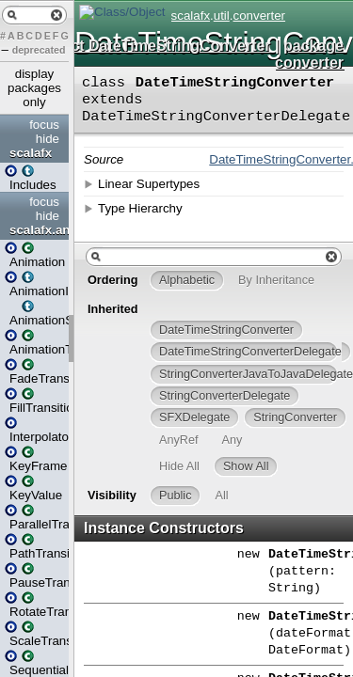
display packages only (34, 88)
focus (44, 125)
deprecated (39, 49)
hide (47, 139)
